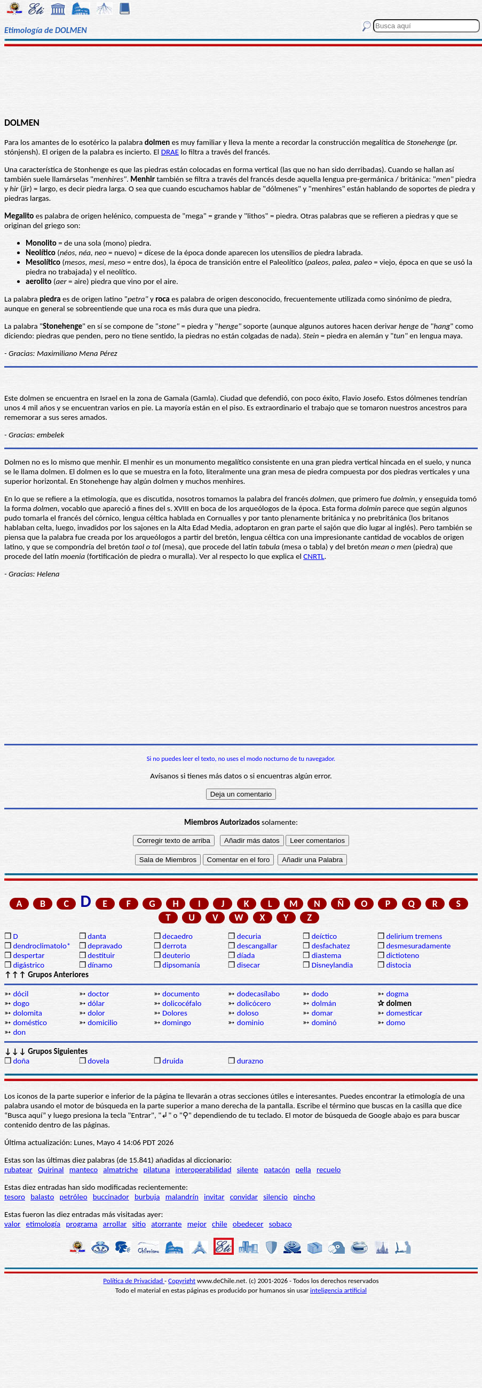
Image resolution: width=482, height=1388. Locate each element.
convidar (244, 1197)
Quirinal (51, 1169)
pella (303, 1169)
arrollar (115, 1224)
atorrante (166, 1224)
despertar (28, 955)
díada (246, 955)
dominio (250, 1022)
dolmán (324, 1003)
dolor (96, 1013)
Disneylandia (332, 965)
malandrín (182, 1197)
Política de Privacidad (133, 1281)
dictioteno (402, 955)
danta (97, 936)
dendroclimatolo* (41, 946)
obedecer (248, 1224)
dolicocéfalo (181, 1003)
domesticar (404, 1013)
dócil (20, 994)
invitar (214, 1197)
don (19, 1032)
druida (173, 1061)
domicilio (102, 1022)
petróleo (74, 1197)
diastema (327, 955)
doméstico (29, 1022)
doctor (98, 994)
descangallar (257, 946)
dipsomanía (181, 965)
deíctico (324, 936)
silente (247, 1169)
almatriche (120, 1169)
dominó (324, 1022)
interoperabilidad (204, 1169)
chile (219, 1224)
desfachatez (331, 946)
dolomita (27, 1013)
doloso (248, 1013)
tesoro (14, 1197)
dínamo (100, 965)
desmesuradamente (418, 946)
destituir (101, 955)
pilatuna (157, 1169)
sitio (139, 1224)
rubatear (18, 1169)
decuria (249, 936)
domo (395, 1022)
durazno (250, 1061)
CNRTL (313, 556)
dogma (397, 994)
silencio (275, 1197)
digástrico (28, 965)
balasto (42, 1197)
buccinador (111, 1197)
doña (21, 1061)
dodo (320, 994)
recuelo (329, 1169)
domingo (176, 1022)
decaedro (177, 936)
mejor (197, 1224)
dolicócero (254, 1003)
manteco (83, 1169)
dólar (96, 1003)
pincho (304, 1197)
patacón (277, 1169)
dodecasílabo (258, 994)
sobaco (280, 1224)
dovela (98, 1061)
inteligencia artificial (338, 1290)
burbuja (147, 1197)
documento (181, 994)
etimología (43, 1224)
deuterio (176, 955)
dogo (21, 1003)
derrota (174, 946)
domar (322, 1013)
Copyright (181, 1281)
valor (12, 1224)
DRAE (170, 152)
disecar (248, 965)
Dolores (174, 1013)
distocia (398, 965)
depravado (105, 946)
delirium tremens (414, 936)
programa (81, 1224)
